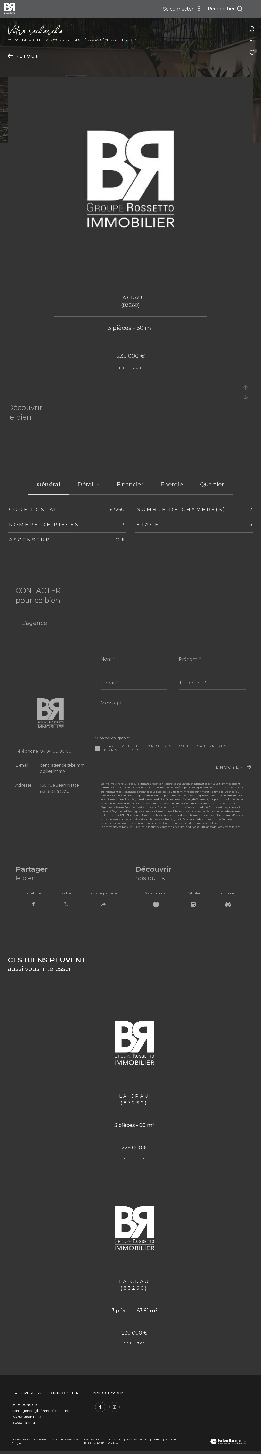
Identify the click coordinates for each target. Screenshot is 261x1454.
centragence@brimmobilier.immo (40, 1414)
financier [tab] (130, 484)
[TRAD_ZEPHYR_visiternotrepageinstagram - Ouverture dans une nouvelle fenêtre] (112, 1408)
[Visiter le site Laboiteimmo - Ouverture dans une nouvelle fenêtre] (228, 1445)
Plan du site (115, 1442)
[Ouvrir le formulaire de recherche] (225, 9)
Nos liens (172, 1442)
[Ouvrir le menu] (252, 9)
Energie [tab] (171, 484)
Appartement (117, 40)
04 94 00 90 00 (55, 751)
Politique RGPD (94, 1446)
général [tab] (48, 484)
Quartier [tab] (212, 484)
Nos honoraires (93, 1442)
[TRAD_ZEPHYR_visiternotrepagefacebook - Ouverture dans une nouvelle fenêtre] (98, 1408)
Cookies (113, 1446)
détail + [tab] (88, 484)
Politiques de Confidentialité (161, 826)
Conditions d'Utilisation (199, 826)
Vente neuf (72, 40)
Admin (157, 1442)
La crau (94, 40)
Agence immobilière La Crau (33, 40)
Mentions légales (138, 1442)
